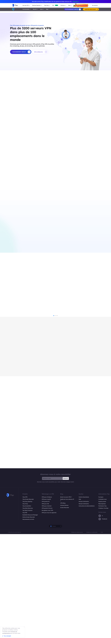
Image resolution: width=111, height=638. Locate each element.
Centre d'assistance (84, 601)
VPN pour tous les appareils (49, 616)
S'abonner (65, 582)
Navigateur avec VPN (47, 614)
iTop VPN (25, 601)
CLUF (102, 636)
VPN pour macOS (46, 603)
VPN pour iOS (45, 607)
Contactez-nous (102, 603)
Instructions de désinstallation (87, 610)
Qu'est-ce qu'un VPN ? (66, 601)
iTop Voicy (25, 607)
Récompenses (102, 607)
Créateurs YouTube (103, 612)
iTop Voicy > (76, 1)
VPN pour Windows (47, 601)
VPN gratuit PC (46, 605)
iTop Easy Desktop (27, 605)
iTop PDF (25, 616)
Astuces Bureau (64, 609)
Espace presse (102, 605)
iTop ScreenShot (27, 610)
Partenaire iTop (102, 610)
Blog (47, 9)
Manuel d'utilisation (84, 605)
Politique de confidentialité (91, 636)
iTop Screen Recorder (28, 603)
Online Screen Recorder (29, 621)
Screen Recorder (64, 611)
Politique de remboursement (77, 636)
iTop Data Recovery (28, 612)
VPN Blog (62, 607)
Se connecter (95, 5)
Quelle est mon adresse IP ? (67, 603)
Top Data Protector (28, 614)
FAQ (80, 603)
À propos (100, 601)
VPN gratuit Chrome (47, 612)
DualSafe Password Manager (30, 618)
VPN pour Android (46, 610)
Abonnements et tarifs (28, 623)
